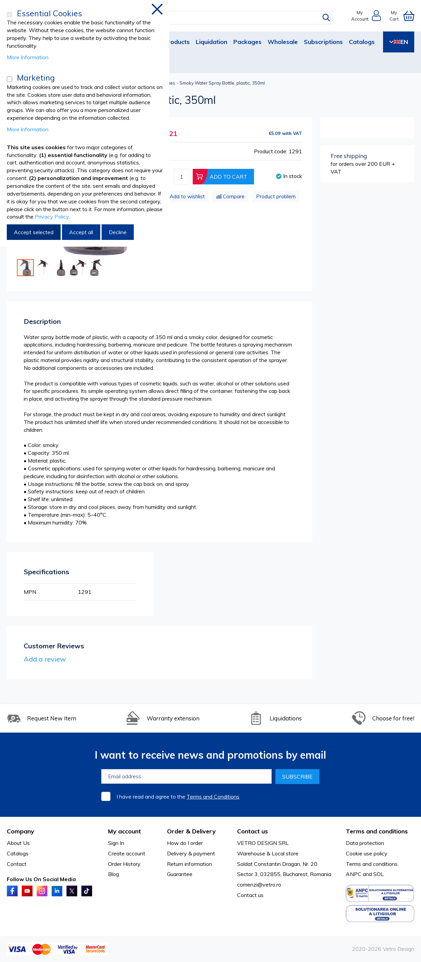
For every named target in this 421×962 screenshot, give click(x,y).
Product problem (276, 196)
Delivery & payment (191, 853)
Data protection (365, 843)
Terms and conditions (372, 863)
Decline (118, 232)
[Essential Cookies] (9, 14)
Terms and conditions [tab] (377, 831)
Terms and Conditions (213, 796)
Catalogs (362, 42)
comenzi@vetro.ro (259, 884)
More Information (27, 57)
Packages (247, 42)
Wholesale (283, 42)
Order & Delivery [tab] (191, 831)
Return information (189, 863)
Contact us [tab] (252, 831)
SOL (378, 874)
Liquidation (211, 42)
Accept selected (34, 232)
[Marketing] (9, 79)
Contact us (250, 895)
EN (398, 42)
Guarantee (179, 874)
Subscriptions (323, 42)
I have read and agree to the (178, 796)
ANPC (353, 874)
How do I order (185, 843)
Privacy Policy (52, 216)
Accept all (81, 232)
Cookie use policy (366, 853)
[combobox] (217, 17)
